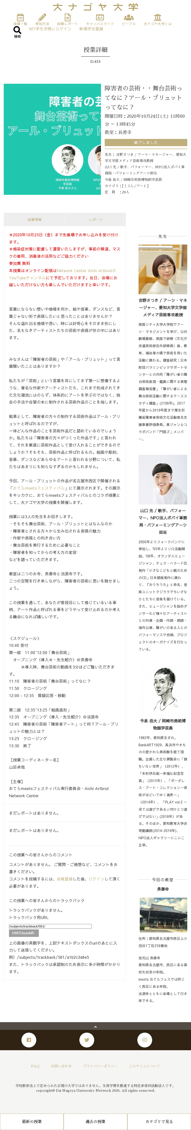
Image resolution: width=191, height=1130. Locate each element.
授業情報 (35, 219)
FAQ (35, 1066)
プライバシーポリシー (100, 1066)
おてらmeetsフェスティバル (39, 488)
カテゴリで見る (159, 1122)
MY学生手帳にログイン (50, 28)
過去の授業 (95, 1122)
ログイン (96, 878)
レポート (96, 219)
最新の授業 (32, 1122)
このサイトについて (144, 1066)
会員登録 (65, 878)
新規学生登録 (91, 28)
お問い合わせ (61, 1066)
